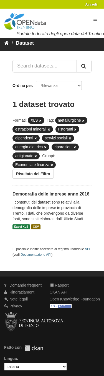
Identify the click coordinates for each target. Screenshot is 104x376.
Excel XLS (21, 227)
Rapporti (60, 285)
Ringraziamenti (19, 292)
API (87, 249)
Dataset (25, 43)
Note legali (16, 299)
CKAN (33, 348)
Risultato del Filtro (33, 174)
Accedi (91, 4)
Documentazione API (36, 255)
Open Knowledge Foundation (75, 299)
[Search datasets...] (44, 66)
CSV (36, 227)
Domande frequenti (23, 285)
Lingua (10, 358)
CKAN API (59, 292)
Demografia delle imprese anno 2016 (50, 194)
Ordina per (22, 85)
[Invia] (84, 66)
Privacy (13, 306)
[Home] (6, 43)
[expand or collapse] (95, 19)
